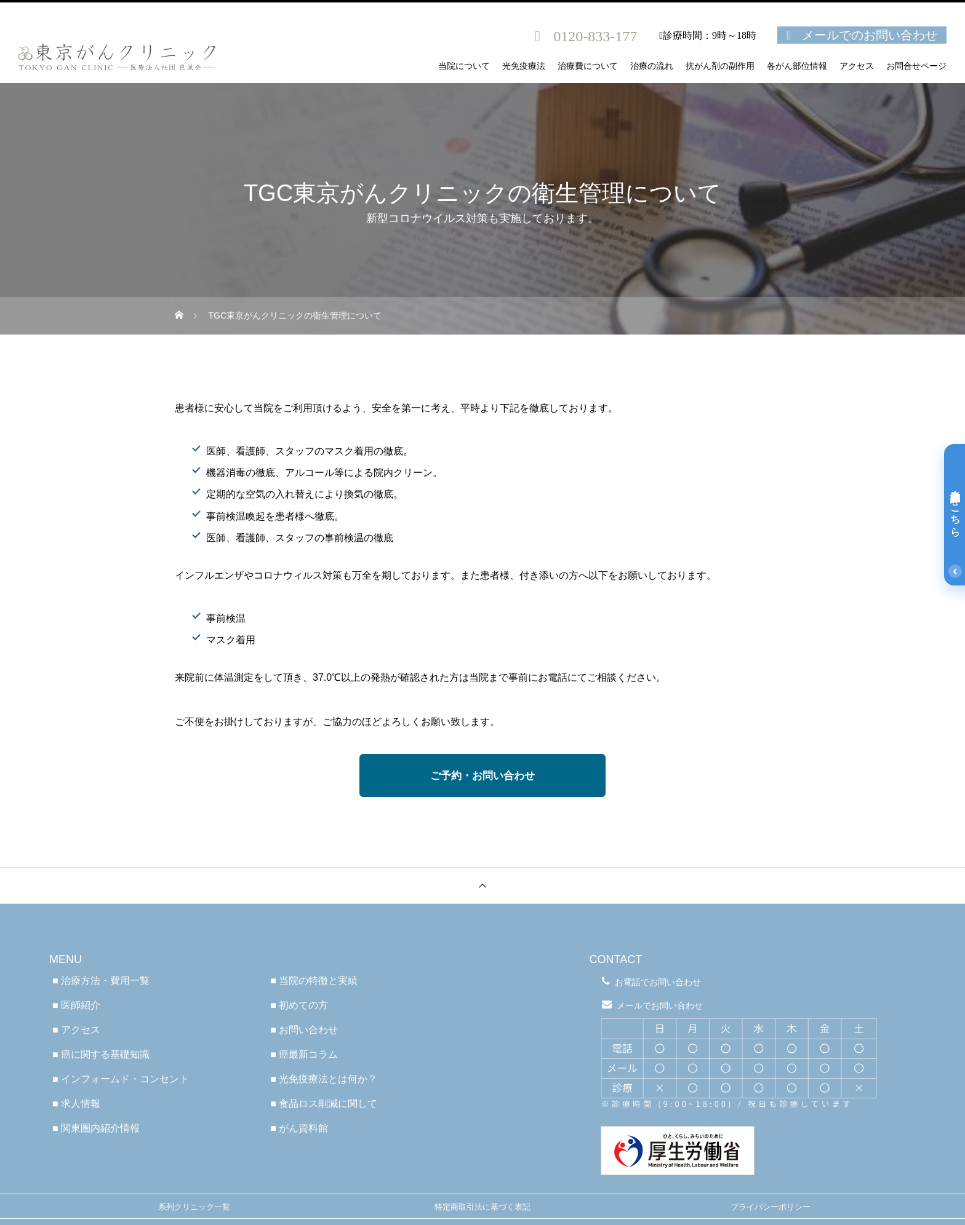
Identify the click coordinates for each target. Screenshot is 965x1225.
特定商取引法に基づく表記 (482, 1206)
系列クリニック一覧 (194, 1206)
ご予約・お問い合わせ (482, 776)
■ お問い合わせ (304, 1030)
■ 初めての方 (299, 1005)
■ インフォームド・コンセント (120, 1079)
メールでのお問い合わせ (869, 35)
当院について (464, 66)
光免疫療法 (523, 66)
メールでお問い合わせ (660, 1005)
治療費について (588, 66)
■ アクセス (76, 1030)
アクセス (856, 66)
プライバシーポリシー (771, 1206)
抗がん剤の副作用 (720, 66)
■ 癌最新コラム (304, 1054)
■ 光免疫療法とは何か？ (323, 1079)
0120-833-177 (595, 36)
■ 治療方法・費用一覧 (101, 980)
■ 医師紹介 (76, 1005)
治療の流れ (651, 66)
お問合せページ (916, 66)
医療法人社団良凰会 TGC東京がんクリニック (482, 922)
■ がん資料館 (299, 1128)
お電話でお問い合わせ (658, 982)
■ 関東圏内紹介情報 (96, 1128)
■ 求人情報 (76, 1103)
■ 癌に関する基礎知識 (101, 1054)
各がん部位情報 (797, 66)
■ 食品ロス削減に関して (323, 1103)
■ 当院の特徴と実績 (314, 980)
